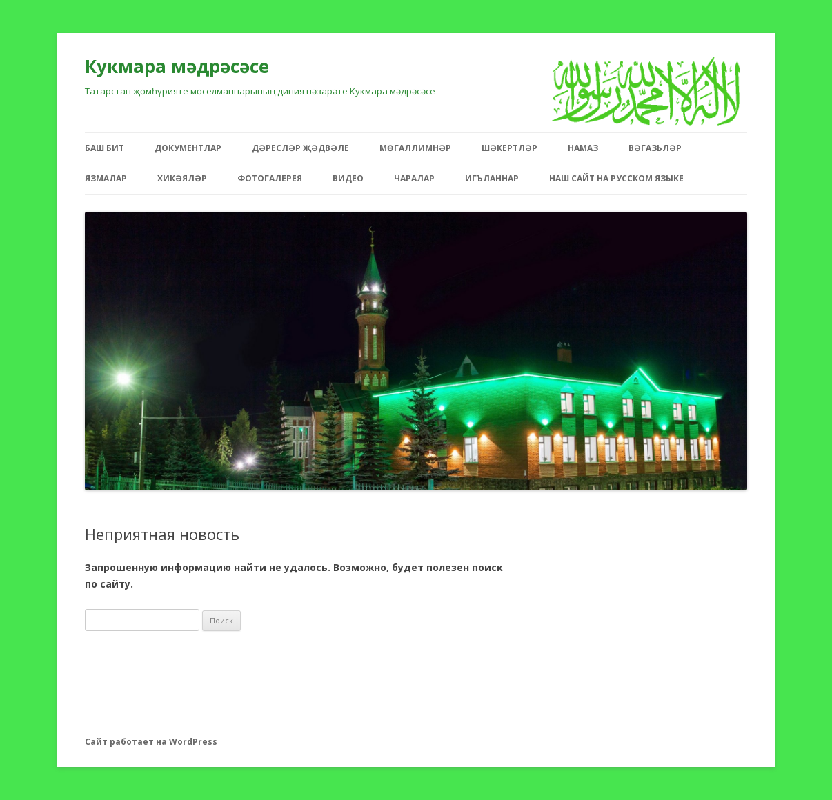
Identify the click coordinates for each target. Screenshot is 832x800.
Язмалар (106, 178)
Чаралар (414, 178)
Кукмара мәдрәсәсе (177, 66)
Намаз (583, 148)
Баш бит (104, 148)
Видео (348, 178)
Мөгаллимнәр (415, 148)
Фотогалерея (269, 178)
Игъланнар (492, 178)
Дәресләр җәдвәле (300, 148)
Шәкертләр (509, 148)
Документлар (188, 148)
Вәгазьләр (655, 148)
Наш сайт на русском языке (616, 178)
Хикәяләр (182, 178)
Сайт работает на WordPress (151, 742)
